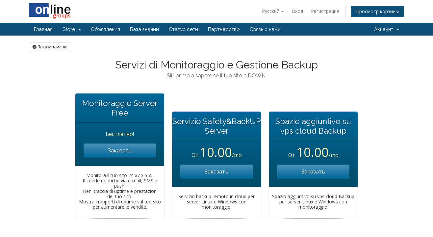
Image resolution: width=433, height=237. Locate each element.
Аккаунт (386, 29)
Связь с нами (265, 29)
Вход (297, 11)
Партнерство (224, 29)
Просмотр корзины (377, 11)
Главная (43, 29)
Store (72, 29)
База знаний (144, 29)
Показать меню (50, 47)
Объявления (105, 29)
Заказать (120, 150)
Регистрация (325, 11)
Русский (273, 11)
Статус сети (183, 29)
